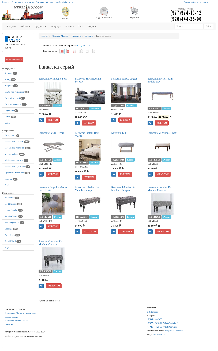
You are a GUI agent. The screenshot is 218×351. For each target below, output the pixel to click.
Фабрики (25, 26)
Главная (5, 2)
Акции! (92, 26)
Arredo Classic (14, 216)
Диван (10, 116)
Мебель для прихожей (17, 166)
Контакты (29, 2)
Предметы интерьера (17, 172)
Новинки (69, 26)
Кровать (11, 73)
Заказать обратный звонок (196, 2)
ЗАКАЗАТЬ (163, 174)
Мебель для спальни (17, 141)
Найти (208, 26)
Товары (11, 26)
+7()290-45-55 (154, 319)
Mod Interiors (13, 204)
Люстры (11, 179)
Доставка (40, 2)
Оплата (49, 2)
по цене (85, 45)
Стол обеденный (15, 98)
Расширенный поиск (14, 59)
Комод (10, 79)
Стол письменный (16, 104)
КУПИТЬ (53, 120)
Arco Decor (12, 235)
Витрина (11, 85)
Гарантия (9, 324)
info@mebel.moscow (64, 2)
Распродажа (12, 135)
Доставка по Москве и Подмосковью (21, 313)
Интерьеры (56, 26)
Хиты (80, 26)
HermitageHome (14, 222)
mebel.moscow (153, 312)
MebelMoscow (159, 334)
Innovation (12, 197)
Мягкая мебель (15, 154)
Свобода (11, 229)
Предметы (40, 26)
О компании (17, 2)
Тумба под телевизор (17, 92)
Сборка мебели (11, 317)
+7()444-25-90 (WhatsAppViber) (162, 327)
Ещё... (7, 123)
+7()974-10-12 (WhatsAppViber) (162, 323)
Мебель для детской (16, 160)
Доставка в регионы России (17, 321)
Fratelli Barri (13, 241)
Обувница (11, 110)
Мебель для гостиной (18, 148)
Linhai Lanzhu (14, 210)
